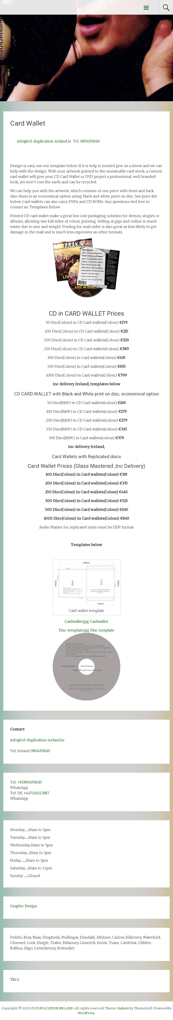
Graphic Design (23, 906)
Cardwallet (99, 621)
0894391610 (90, 141)
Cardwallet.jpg (77, 621)
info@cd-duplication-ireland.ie (44, 141)
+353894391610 (29, 782)
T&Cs (14, 979)
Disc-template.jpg (74, 630)
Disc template (102, 630)
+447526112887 (36, 793)
